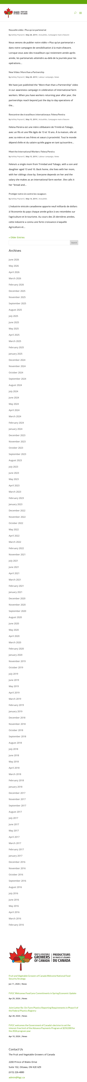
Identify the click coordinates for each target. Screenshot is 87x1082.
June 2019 (14, 679)
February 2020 (16, 648)
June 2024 (14, 397)
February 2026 (16, 284)
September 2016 (17, 880)
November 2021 (17, 554)
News (56, 77)
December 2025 (17, 290)
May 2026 (14, 265)
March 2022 (15, 541)
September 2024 (17, 378)
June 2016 (14, 899)
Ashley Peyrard (17, 35)
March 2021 (15, 579)
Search (74, 242)
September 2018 (17, 736)
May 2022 (14, 529)
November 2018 (17, 723)
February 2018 (16, 780)
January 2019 (15, 711)
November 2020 (17, 604)
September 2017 (17, 805)
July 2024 (13, 391)
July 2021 (13, 560)
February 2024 (16, 422)
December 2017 (17, 792)
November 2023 (17, 441)
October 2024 (16, 372)
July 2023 (13, 466)
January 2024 (15, 428)
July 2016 (13, 893)
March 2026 (15, 278)
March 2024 (15, 416)
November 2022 (17, 516)
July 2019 (13, 673)
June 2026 (14, 259)
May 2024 (14, 403)
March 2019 (15, 698)
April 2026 (14, 272)
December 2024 (17, 359)
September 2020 (17, 610)
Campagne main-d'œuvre (58, 35)
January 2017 (15, 855)
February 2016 (16, 924)
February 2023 (16, 498)
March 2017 (15, 843)
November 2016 (17, 868)
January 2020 (15, 654)
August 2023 (15, 460)
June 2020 (14, 623)
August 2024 (15, 385)
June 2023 (14, 472)
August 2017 (15, 811)
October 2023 (16, 447)
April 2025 (14, 334)
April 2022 (14, 535)
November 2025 (17, 297)
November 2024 (17, 366)
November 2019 (17, 661)
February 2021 (16, 585)
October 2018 (16, 730)
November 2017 (17, 799)
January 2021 (15, 592)
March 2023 (15, 491)
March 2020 (15, 642)
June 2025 (14, 322)
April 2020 (14, 636)
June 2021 (14, 567)
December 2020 (17, 598)
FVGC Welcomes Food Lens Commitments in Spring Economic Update (42, 993)
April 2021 (14, 573)
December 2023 (17, 435)
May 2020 (14, 629)
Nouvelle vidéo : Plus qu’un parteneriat (27, 30)
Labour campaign (46, 77)
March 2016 (15, 918)
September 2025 (17, 303)
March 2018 (15, 774)
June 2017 (14, 824)
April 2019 (14, 692)
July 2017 (13, 817)
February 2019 (16, 705)
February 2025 (16, 347)
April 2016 (14, 912)
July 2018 (13, 748)
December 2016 (17, 861)
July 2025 (13, 315)
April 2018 (14, 767)
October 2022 (16, 523)
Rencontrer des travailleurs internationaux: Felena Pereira (37, 114)
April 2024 (14, 410)
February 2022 (16, 548)
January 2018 (15, 786)
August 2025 (15, 309)
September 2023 (17, 454)
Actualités (43, 35)
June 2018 (14, 755)
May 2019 (14, 686)
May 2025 (14, 328)
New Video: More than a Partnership (26, 72)
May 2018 (14, 761)
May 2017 (14, 830)
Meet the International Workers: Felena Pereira (32, 151)
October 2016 (16, 874)
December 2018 (17, 717)
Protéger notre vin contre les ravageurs (27, 193)
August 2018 (15, 742)
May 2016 (14, 905)
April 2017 (14, 836)
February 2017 (16, 849)
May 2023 (14, 479)
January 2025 (15, 353)
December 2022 (17, 510)
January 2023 (15, 504)
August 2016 (15, 887)
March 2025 (15, 341)
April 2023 (14, 485)
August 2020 (15, 617)
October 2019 (16, 667)
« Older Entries (17, 237)
